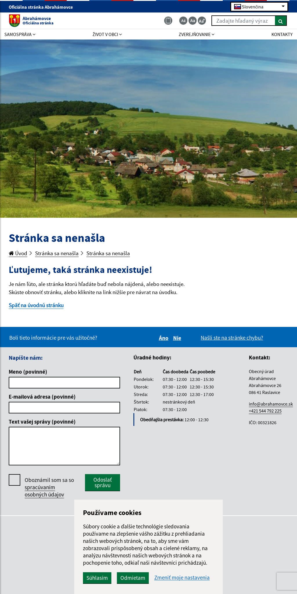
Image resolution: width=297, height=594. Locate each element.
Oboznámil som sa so (49, 487)
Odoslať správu (102, 482)
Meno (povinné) (28, 371)
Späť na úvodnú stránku (36, 305)
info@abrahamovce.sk (271, 404)
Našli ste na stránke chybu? (232, 337)
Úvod (18, 253)
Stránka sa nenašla (57, 253)
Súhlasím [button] (97, 577)
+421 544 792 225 (265, 411)
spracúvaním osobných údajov (44, 491)
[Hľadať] (281, 20)
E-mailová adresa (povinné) (42, 396)
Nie (178, 337)
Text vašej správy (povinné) (42, 421)
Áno (164, 337)
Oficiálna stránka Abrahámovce (43, 7)
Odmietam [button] (132, 577)
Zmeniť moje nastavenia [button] (182, 577)
